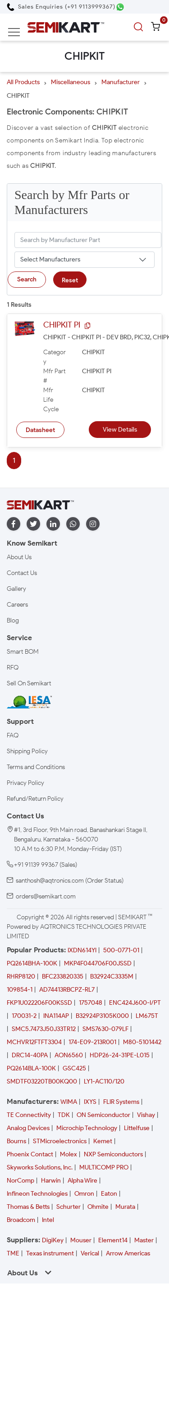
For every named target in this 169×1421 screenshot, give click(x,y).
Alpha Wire (82, 1180)
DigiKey (53, 1240)
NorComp (20, 1180)
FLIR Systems (121, 1102)
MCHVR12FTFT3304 (34, 1042)
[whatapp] (73, 524)
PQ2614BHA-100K (32, 963)
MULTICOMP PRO (103, 1167)
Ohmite (98, 1207)
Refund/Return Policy (35, 799)
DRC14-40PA (30, 1055)
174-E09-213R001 (92, 1042)
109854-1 (19, 989)
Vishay (146, 1115)
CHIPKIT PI (61, 325)
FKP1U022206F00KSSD (39, 1003)
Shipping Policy (27, 751)
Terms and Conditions (36, 767)
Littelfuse (137, 1128)
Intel (48, 1220)
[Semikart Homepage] (65, 27)
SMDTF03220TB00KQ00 (42, 1081)
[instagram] (93, 524)
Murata (125, 1207)
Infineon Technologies (37, 1194)
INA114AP (56, 1016)
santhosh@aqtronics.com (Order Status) (69, 880)
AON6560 (69, 1055)
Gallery (16, 589)
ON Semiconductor (103, 1115)
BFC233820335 (62, 976)
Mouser (80, 1240)
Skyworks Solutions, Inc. (40, 1167)
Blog (13, 620)
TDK (64, 1115)
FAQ (12, 735)
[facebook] (13, 524)
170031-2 (24, 1016)
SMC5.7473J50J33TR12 (44, 1029)
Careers (17, 604)
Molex (68, 1154)
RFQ (12, 667)
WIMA (68, 1102)
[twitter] (33, 524)
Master (144, 1240)
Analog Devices (28, 1128)
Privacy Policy (25, 783)
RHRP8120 (21, 976)
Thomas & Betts (28, 1207)
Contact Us (22, 573)
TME (13, 1253)
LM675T (147, 1016)
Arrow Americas (128, 1253)
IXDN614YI (82, 950)
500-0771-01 (121, 950)
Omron (84, 1194)
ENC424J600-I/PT (135, 1003)
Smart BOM (23, 652)
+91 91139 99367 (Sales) (45, 865)
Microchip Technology (86, 1128)
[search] (140, 27)
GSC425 (74, 1068)
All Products (23, 82)
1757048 (90, 1003)
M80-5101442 (142, 1042)
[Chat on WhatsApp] (120, 7)
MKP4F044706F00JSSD (98, 963)
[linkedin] (53, 524)
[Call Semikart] (61, 6)
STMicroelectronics (60, 1141)
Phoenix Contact (30, 1154)
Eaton (109, 1194)
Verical (90, 1253)
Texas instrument (50, 1253)
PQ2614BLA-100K (31, 1068)
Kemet (102, 1141)
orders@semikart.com (46, 896)
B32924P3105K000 (102, 1016)
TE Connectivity (29, 1115)
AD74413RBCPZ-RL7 (67, 989)
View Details (120, 429)
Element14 (113, 1240)
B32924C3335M (111, 976)
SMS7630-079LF (105, 1029)
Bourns (16, 1141)
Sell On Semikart (29, 683)
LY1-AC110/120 (104, 1081)
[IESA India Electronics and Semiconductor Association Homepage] (29, 701)
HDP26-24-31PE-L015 (120, 1055)
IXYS (90, 1102)
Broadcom (21, 1220)
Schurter (68, 1207)
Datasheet (40, 430)
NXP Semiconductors (113, 1154)
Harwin (51, 1180)
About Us (19, 557)
